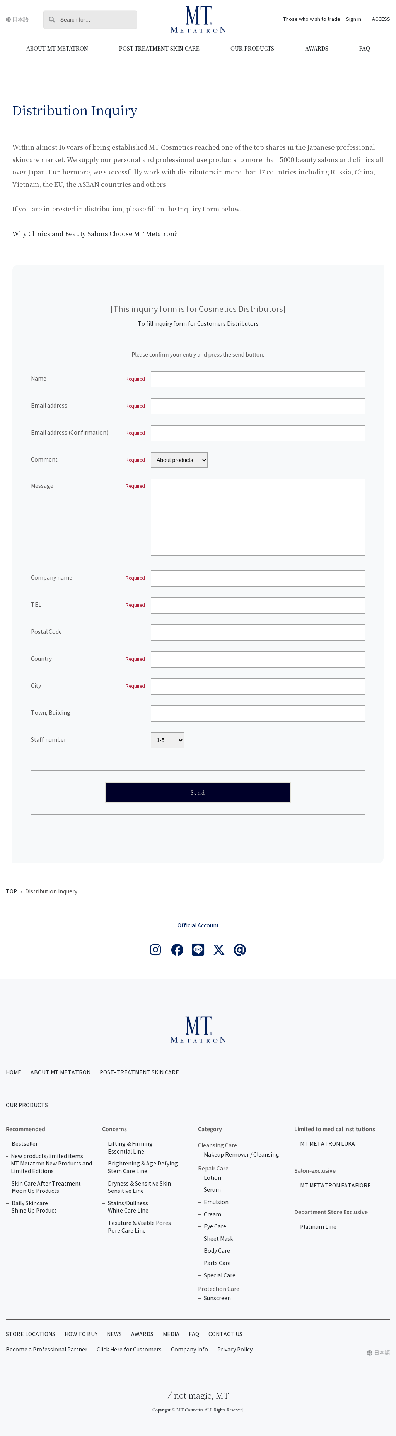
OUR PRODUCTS (252, 48)
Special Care (220, 1275)
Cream (212, 1214)
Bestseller (25, 1144)
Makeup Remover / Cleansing (241, 1155)
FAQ (364, 48)
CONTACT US (225, 1334)
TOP (11, 891)
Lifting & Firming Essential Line (130, 1148)
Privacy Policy (235, 1349)
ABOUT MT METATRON (57, 48)
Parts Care (217, 1263)
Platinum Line (318, 1227)
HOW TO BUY (81, 1334)
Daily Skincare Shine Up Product (34, 1207)
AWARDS (316, 48)
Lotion (212, 1178)
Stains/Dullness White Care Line (128, 1207)
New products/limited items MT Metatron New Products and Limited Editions (51, 1164)
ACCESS (381, 19)
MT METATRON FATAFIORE (335, 1185)
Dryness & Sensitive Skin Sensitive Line (139, 1188)
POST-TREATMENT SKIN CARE (159, 48)
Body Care (217, 1251)
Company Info (189, 1349)
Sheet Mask (218, 1239)
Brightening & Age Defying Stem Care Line (143, 1167)
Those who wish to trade (311, 19)
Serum (212, 1190)
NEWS (114, 1334)
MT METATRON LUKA (327, 1144)
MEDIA (171, 1334)
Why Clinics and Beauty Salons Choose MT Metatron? (95, 233)
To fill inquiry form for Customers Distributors (198, 324)
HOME (13, 1072)
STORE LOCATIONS (30, 1334)
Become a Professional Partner (46, 1349)
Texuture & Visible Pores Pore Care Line (139, 1227)
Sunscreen (217, 1298)
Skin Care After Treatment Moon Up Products (46, 1188)
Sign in (353, 19)
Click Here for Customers (129, 1349)
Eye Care (215, 1226)
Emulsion (216, 1202)
